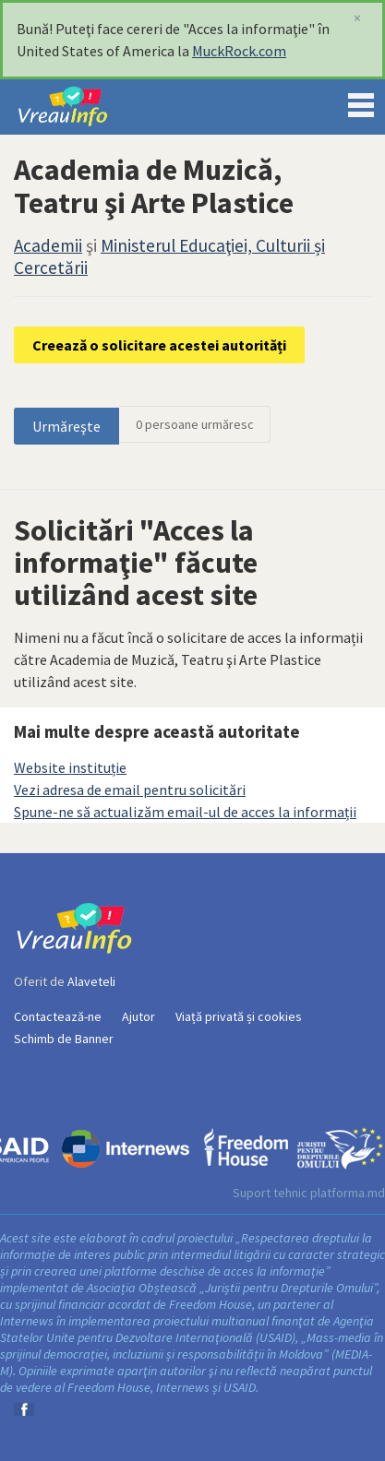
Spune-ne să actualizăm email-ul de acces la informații (185, 811)
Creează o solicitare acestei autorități (159, 345)
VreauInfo (77, 107)
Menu (361, 101)
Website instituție (70, 767)
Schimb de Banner (64, 1038)
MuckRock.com (239, 51)
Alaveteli (91, 981)
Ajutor (138, 1016)
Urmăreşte (66, 426)
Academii (48, 245)
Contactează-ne (58, 1016)
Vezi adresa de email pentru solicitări (130, 789)
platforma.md (347, 1192)
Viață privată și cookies (238, 1016)
